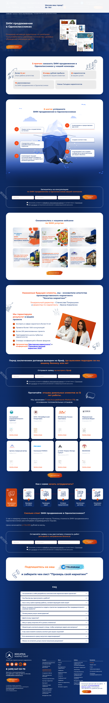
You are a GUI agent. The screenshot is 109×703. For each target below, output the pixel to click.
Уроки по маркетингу (64, 682)
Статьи (60, 662)
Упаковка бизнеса (79, 671)
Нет (50, 7)
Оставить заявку (13, 47)
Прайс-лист (93, 664)
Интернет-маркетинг (79, 667)
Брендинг (45, 683)
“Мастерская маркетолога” (39, 344)
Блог (59, 660)
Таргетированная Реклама (47, 676)
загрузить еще (55, 475)
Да (46, 7)
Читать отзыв (13, 435)
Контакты (92, 660)
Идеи (59, 664)
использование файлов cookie (90, 686)
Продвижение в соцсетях (78, 678)
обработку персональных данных (53, 203)
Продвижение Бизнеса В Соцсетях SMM (48, 663)
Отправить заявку (90, 197)
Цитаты (60, 684)
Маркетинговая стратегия (46, 685)
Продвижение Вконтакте (46, 666)
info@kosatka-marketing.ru (14, 675)
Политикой (78, 203)
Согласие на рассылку (96, 671)
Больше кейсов (54, 273)
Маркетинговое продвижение (78, 674)
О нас (91, 667)
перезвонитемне (13, 680)
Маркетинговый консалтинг (46, 692)
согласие (34, 205)
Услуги (44, 660)
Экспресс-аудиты (63, 686)
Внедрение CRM (46, 695)
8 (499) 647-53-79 (15, 669)
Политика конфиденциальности (14, 688)
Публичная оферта (95, 669)
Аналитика (77, 669)
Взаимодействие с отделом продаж (47, 689)
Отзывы (92, 662)
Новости (60, 676)
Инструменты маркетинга (62, 667)
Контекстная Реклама (48, 678)
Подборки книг (62, 678)
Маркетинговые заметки (62, 673)
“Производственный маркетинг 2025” (36, 347)
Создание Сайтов (47, 673)
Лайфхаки (60, 670)
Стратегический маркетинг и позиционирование (79, 664)
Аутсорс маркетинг (47, 680)
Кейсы (76, 660)
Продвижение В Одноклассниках (46, 670)
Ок (87, 691)
